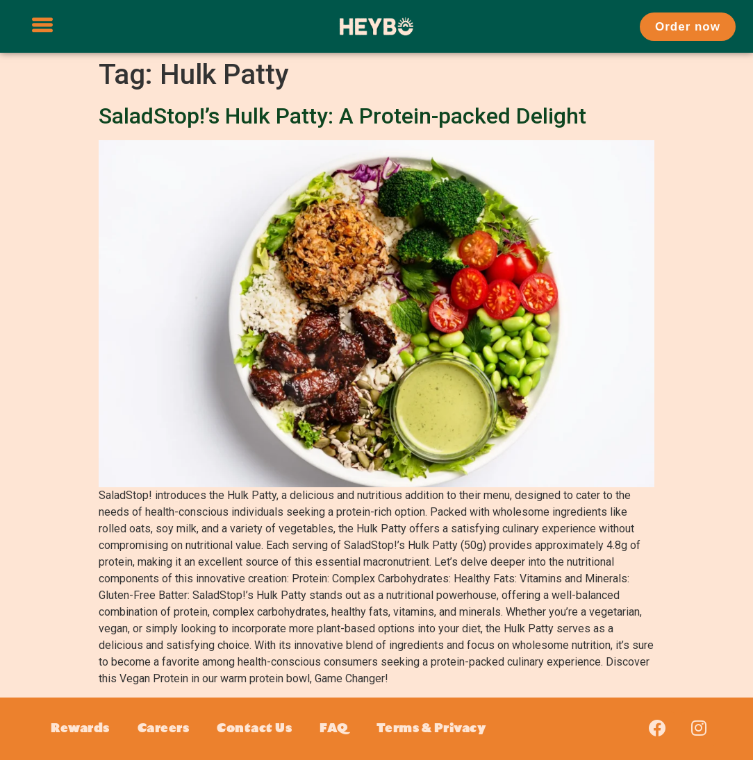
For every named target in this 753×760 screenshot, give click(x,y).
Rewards (80, 728)
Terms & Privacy (431, 728)
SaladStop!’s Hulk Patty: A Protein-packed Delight (342, 116)
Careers (164, 728)
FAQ (334, 728)
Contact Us (254, 728)
